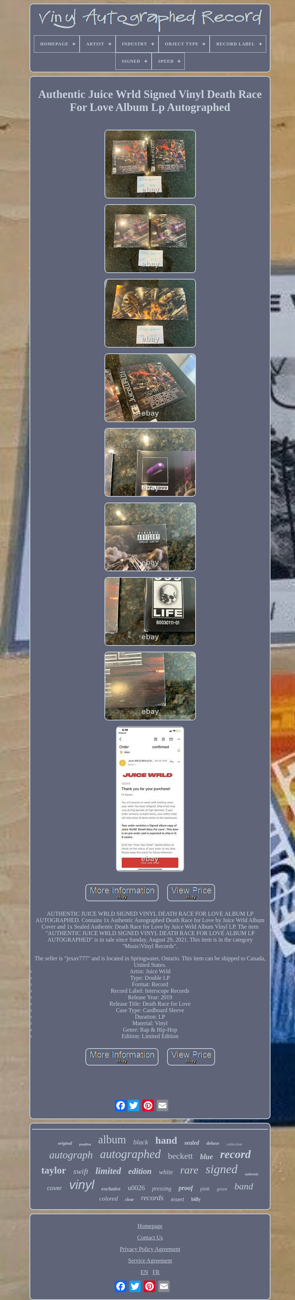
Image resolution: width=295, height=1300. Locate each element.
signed (222, 1169)
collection (234, 1144)
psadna (85, 1144)
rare (189, 1170)
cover (54, 1188)
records (152, 1197)
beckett (180, 1156)
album (112, 1139)
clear (129, 1199)
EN (144, 1272)
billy (196, 1199)
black (140, 1142)
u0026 (136, 1188)
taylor (53, 1170)
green (222, 1189)
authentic (252, 1174)
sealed (191, 1143)
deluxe (212, 1143)
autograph (71, 1155)
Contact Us (150, 1237)
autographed (130, 1154)
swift (81, 1171)
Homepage (150, 1226)
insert (177, 1199)
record (235, 1154)
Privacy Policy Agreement (150, 1249)
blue (206, 1157)
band (243, 1186)
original (65, 1143)
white (166, 1172)
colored (108, 1198)
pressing (161, 1188)
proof (186, 1188)
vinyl (81, 1185)
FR (156, 1272)
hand (166, 1140)
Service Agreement (150, 1260)
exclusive (111, 1189)
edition (140, 1171)
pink (205, 1189)
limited (108, 1171)
